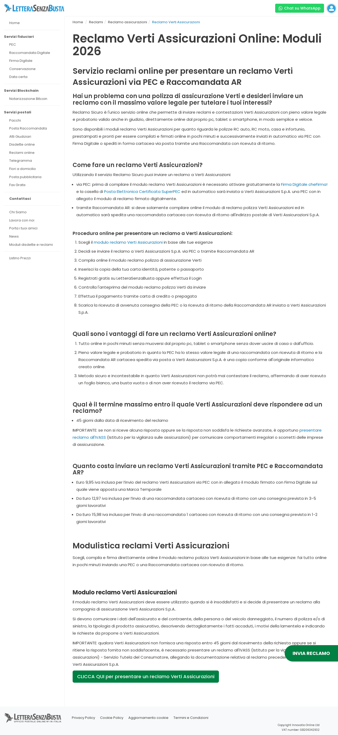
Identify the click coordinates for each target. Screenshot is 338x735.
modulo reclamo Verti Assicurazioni (128, 242)
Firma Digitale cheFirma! (304, 184)
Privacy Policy (83, 717)
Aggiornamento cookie (148, 717)
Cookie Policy (111, 717)
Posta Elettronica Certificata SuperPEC (142, 191)
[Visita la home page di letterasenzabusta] (34, 8)
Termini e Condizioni (190, 717)
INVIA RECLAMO (311, 653)
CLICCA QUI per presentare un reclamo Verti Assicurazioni (145, 676)
